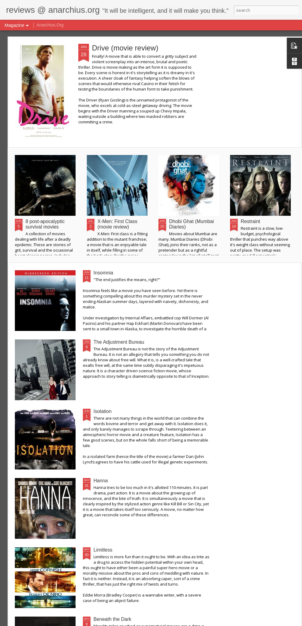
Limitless (102, 549)
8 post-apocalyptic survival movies (45, 224)
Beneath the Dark (112, 619)
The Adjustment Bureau (118, 342)
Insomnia (103, 272)
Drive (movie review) (125, 48)
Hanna (100, 480)
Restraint (250, 221)
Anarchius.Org (49, 24)
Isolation (102, 411)
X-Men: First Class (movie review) (117, 224)
